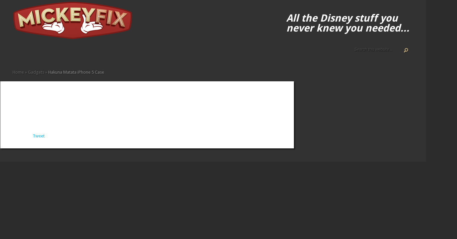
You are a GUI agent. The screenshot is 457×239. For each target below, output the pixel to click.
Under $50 (100, 53)
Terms (42, 53)
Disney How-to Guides (36, 53)
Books (58, 53)
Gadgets (74, 53)
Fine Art (63, 53)
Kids (79, 53)
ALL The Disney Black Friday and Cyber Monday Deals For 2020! (26, 53)
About (20, 53)
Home (15, 53)
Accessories (47, 53)
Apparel (52, 53)
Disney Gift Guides (31, 53)
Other (95, 53)
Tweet (39, 135)
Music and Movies (90, 53)
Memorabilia (84, 53)
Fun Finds (68, 53)
